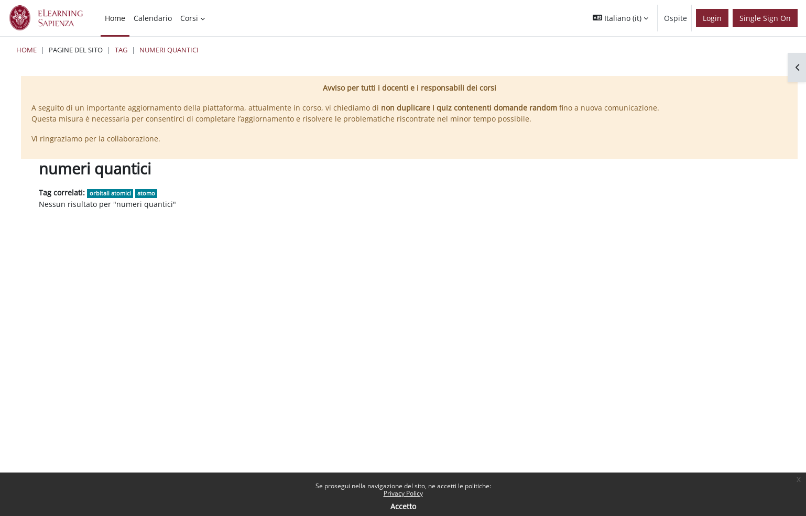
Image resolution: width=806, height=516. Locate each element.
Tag (121, 49)
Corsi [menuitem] (189, 18)
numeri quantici (169, 49)
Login (712, 18)
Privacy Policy (403, 493)
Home (26, 49)
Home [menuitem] (115, 18)
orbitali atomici (110, 193)
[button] (620, 18)
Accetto (403, 506)
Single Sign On (765, 18)
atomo (146, 193)
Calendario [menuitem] (153, 18)
